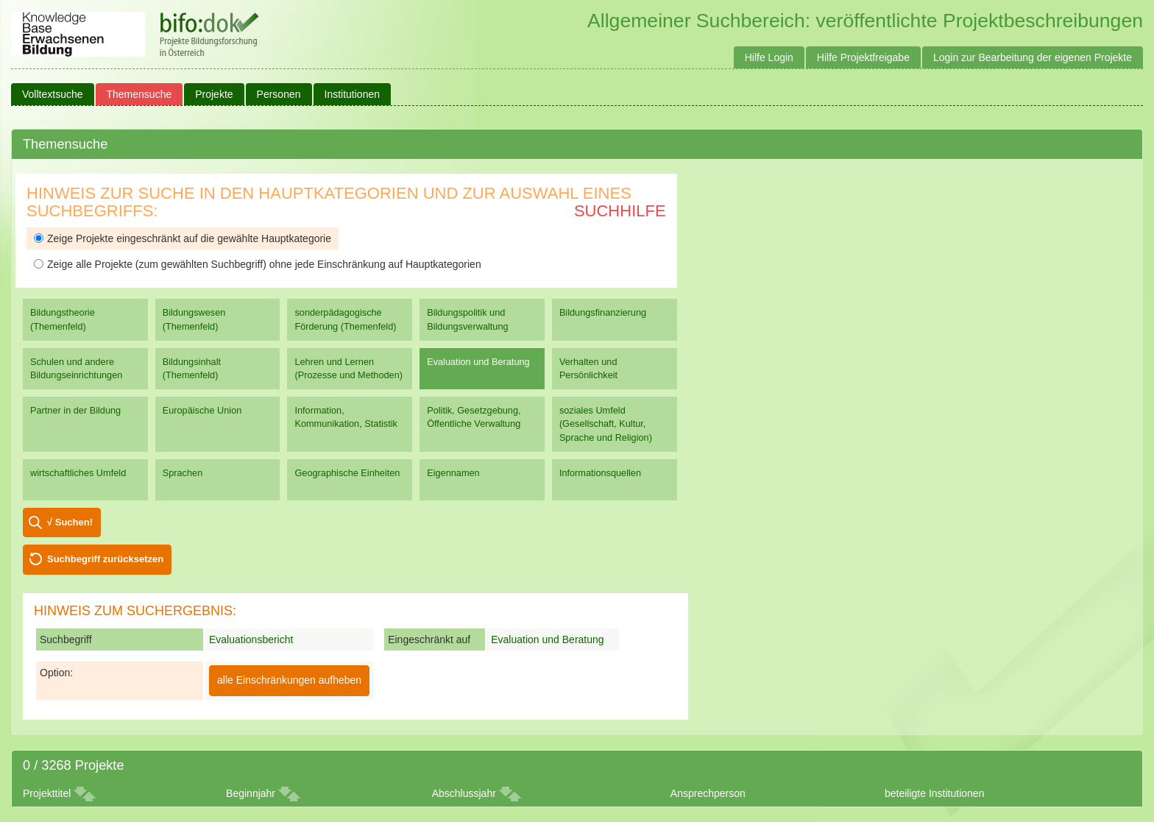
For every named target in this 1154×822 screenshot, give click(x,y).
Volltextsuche (52, 94)
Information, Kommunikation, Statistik (345, 417)
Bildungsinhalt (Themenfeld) (192, 368)
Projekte (214, 94)
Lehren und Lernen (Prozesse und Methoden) (348, 368)
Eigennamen (453, 472)
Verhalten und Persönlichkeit (588, 368)
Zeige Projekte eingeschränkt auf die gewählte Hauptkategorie (182, 238)
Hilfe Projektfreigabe (863, 57)
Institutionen (352, 94)
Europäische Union (202, 410)
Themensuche (139, 94)
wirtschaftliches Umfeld (78, 472)
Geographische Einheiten (347, 472)
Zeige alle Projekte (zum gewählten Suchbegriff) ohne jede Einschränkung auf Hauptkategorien (257, 264)
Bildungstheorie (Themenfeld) (62, 319)
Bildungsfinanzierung (602, 312)
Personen (279, 94)
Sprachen (183, 472)
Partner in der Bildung (75, 410)
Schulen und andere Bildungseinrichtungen (76, 368)
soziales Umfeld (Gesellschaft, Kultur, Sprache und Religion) (605, 423)
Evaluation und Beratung (478, 361)
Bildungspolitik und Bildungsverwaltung (467, 319)
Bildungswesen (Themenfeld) (194, 319)
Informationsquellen (600, 472)
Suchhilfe (620, 211)
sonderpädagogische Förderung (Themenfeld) (345, 319)
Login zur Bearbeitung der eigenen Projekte (1032, 57)
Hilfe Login (769, 57)
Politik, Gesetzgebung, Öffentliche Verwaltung (473, 417)
